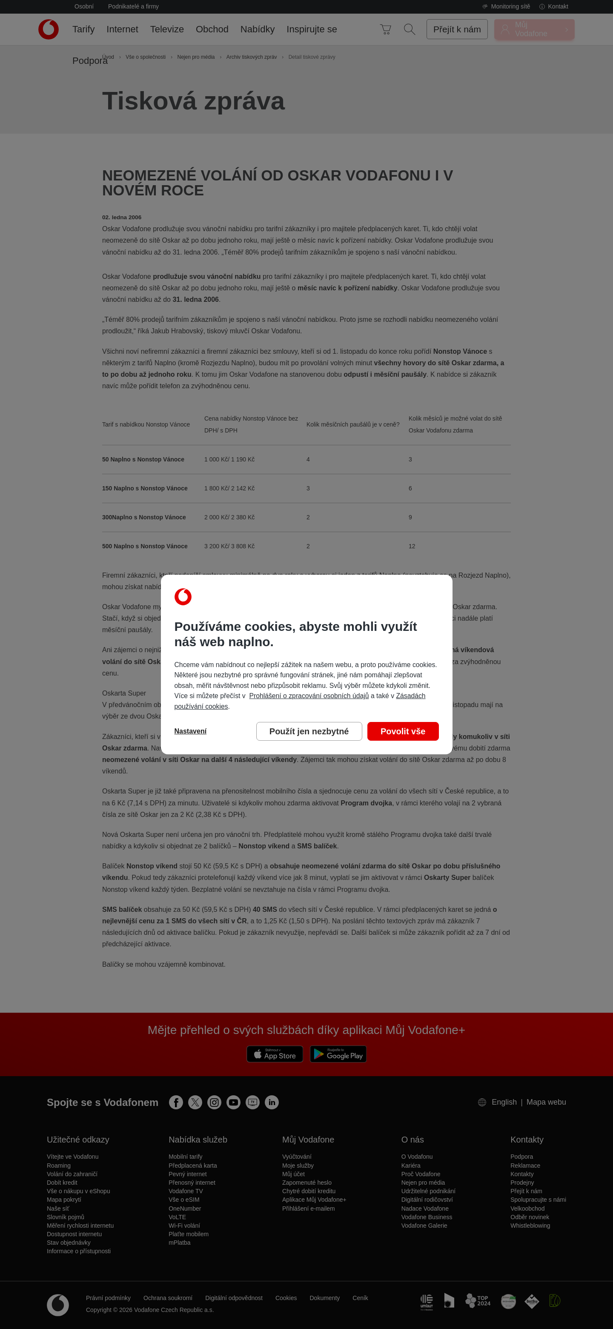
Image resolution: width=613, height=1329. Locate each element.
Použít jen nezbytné (309, 731)
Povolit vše (403, 731)
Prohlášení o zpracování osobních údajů (309, 695)
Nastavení (191, 731)
